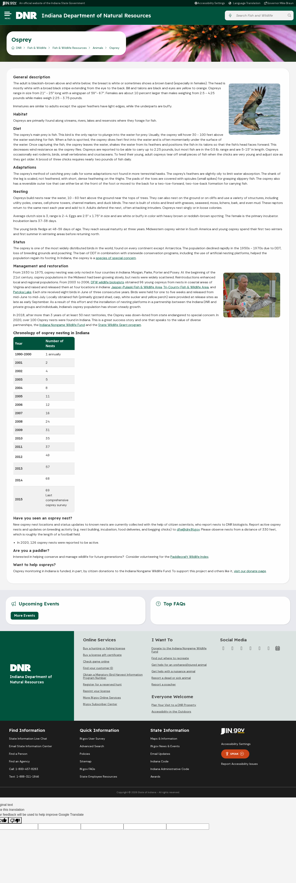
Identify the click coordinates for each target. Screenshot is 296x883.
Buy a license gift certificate (102, 656)
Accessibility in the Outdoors (171, 713)
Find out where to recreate (170, 659)
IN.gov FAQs (87, 770)
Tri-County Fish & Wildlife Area (186, 288)
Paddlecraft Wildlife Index (189, 558)
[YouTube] (250, 649)
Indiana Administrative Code (169, 770)
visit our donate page (250, 572)
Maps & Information (163, 740)
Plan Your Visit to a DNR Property (173, 706)
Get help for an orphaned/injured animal (179, 666)
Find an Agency (19, 762)
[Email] (268, 649)
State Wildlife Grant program (119, 326)
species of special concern (116, 259)
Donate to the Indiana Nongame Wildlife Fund (179, 651)
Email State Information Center (30, 747)
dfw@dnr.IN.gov (188, 531)
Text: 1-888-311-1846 (24, 778)
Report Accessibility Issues (239, 765)
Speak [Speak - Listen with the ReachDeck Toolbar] (234, 755)
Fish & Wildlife (37, 49)
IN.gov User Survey (92, 740)
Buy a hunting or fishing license (104, 649)
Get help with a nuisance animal (173, 672)
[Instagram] (241, 649)
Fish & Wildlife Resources (70, 49)
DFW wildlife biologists (107, 283)
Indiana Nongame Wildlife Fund (62, 326)
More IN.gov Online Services (102, 699)
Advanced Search (92, 747)
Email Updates (160, 755)
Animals (98, 49)
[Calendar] (277, 649)
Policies (85, 755)
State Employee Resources (98, 778)
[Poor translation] (15, 822)
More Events (24, 617)
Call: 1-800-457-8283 (23, 770)
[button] (209, 3)
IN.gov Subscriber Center (100, 705)
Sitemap (85, 762)
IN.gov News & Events (165, 747)
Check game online (96, 663)
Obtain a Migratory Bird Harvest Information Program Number (113, 677)
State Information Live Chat (28, 740)
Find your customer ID (98, 669)
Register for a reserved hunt (102, 685)
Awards (155, 778)
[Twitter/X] (232, 649)
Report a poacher (163, 685)
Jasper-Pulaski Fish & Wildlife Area (136, 288)
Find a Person (18, 755)
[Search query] (259, 16)
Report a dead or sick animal (171, 679)
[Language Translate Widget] (245, 3)
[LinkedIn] (259, 649)
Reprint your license (96, 692)
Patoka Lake (22, 293)
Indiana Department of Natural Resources (99, 16)
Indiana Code (159, 762)
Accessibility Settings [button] (236, 745)
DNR (19, 49)
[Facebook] (223, 649)
